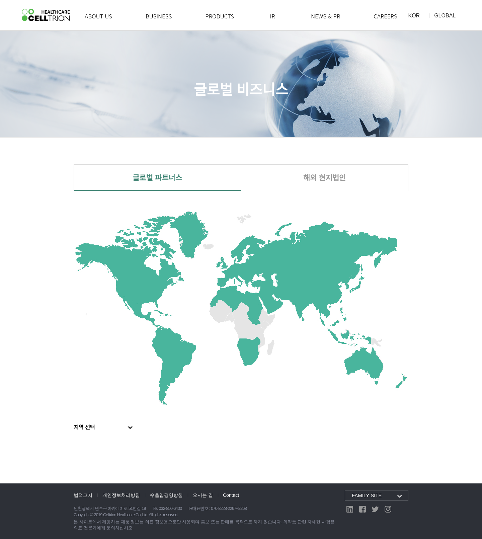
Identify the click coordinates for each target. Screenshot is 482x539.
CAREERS (385, 16)
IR (272, 16)
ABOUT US (98, 16)
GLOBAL (445, 15)
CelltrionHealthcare (46, 15)
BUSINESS (159, 16)
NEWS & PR (325, 16)
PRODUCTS (219, 16)
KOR (414, 15)
